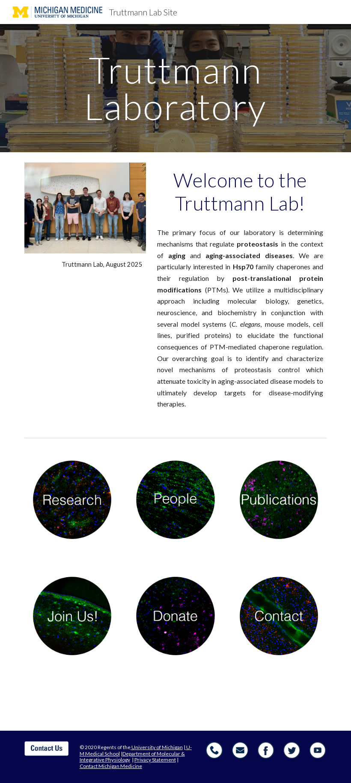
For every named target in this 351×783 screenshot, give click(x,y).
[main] (175, 88)
